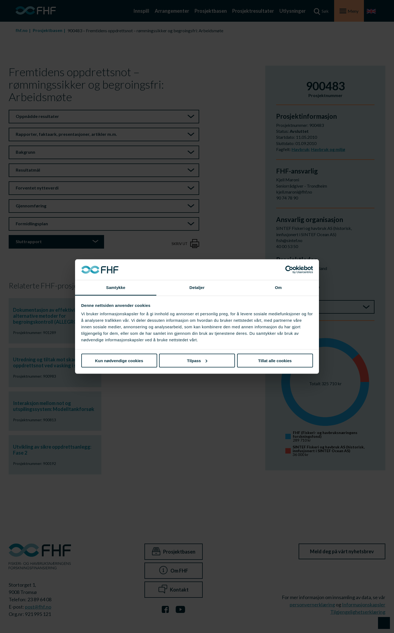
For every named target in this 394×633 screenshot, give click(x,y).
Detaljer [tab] (197, 287)
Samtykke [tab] (115, 287)
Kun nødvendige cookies (119, 360)
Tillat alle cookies (275, 360)
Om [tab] (278, 287)
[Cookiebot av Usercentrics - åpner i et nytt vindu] (289, 270)
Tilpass (197, 360)
